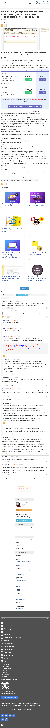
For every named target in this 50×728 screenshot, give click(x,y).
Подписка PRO (6, 668)
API (17, 410)
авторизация (35, 478)
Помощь (4, 672)
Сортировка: (37, 294)
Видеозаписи (8, 652)
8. (2, 388)
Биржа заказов (8, 655)
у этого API (12, 449)
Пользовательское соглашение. (10, 705)
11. (2, 437)
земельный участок (15, 180)
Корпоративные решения (12, 637)
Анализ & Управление (11, 632)
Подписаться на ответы (8, 294)
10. (4, 426)
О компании (5, 664)
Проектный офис (9, 646)
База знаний (8, 626)
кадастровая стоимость (28, 180)
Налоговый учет (20, 604)
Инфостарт (26, 177)
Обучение (7, 640)
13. (2, 465)
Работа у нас (5, 674)
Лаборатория (8, 629)
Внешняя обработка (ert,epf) (23, 570)
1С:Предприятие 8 (20, 574)
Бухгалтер (18, 565)
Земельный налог (20, 599)
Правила (4, 670)
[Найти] (47, 618)
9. (3, 399)
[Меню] (2, 2)
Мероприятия (8, 649)
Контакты (4, 676)
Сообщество (5, 666)
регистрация (27, 478)
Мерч (5, 661)
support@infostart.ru (8, 693)
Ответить (8, 307)
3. (3, 320)
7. (4, 359)
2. (2, 311)
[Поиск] (6, 2)
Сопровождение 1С (10, 635)
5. (3, 336)
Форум (6, 658)
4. (3, 328)
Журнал (6, 623)
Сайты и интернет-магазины (23, 561)
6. (2, 377)
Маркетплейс (8, 643)
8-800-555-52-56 (7, 691)
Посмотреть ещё (24, 288)
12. (2, 457)
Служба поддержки (10, 679)
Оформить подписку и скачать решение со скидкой (25, 106)
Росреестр (5, 180)
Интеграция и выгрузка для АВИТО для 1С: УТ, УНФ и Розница (11, 278)
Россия (18, 590)
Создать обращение (10, 697)
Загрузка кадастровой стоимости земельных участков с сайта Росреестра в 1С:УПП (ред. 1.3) (22, 14)
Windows (18, 586)
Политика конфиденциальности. (30, 705)
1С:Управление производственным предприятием (21, 580)
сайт (37, 180)
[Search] (25, 618)
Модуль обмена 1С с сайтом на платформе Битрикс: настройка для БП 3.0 (12, 229)
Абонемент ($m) (20, 608)
